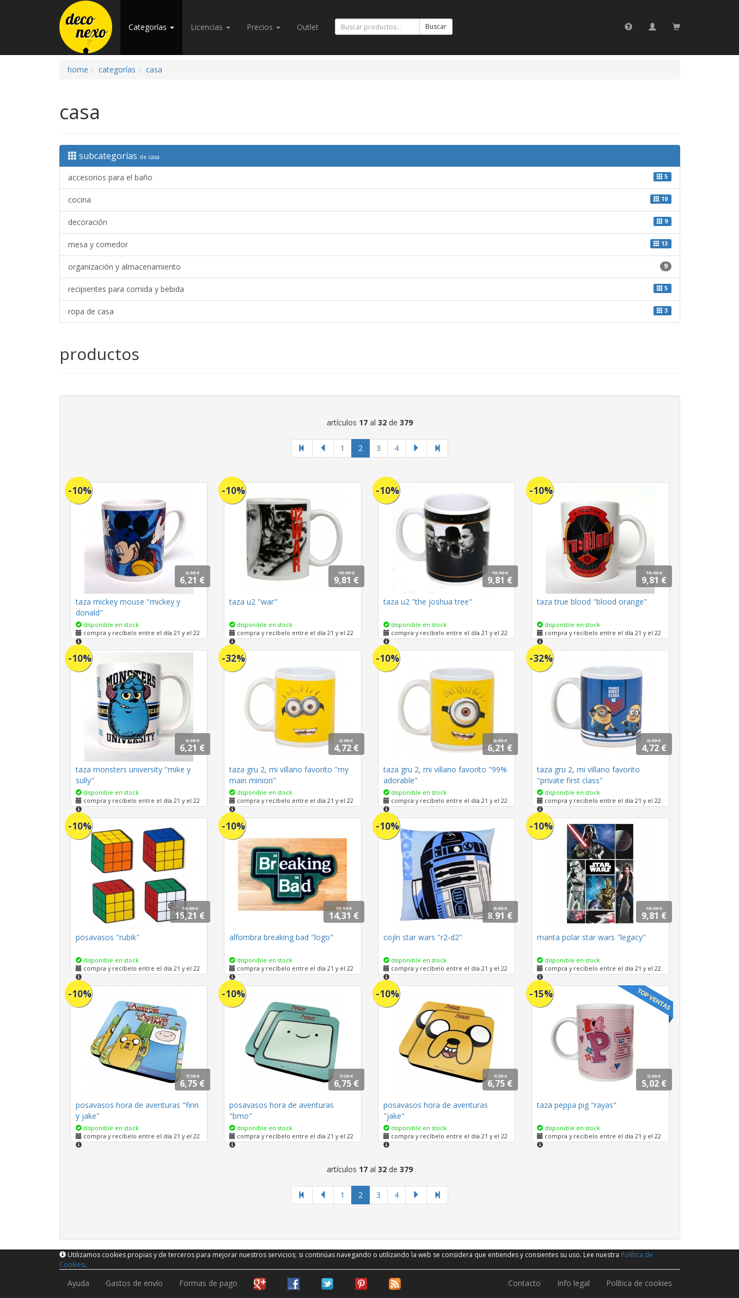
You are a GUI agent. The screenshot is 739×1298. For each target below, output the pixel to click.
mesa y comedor (369, 244)
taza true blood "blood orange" (592, 601)
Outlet (308, 27)
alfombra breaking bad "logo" (281, 937)
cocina (369, 199)
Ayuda (78, 1283)
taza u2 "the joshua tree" (427, 601)
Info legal (573, 1283)
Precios (263, 27)
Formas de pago (208, 1283)
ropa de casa (369, 311)
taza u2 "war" (253, 601)
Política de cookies (639, 1283)
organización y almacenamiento (369, 266)
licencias (210, 27)
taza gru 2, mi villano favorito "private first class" (588, 774)
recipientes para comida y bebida (369, 289)
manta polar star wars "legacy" (591, 937)
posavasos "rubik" (107, 937)
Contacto (524, 1283)
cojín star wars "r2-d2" (422, 937)
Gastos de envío (134, 1283)
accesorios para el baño (369, 177)
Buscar (436, 26)
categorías (151, 27)
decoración (369, 222)
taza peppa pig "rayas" (576, 1105)
